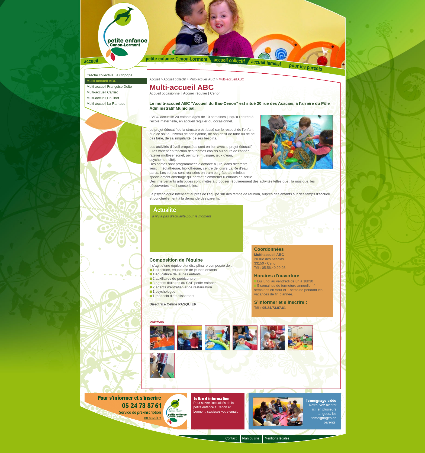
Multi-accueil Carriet (102, 92)
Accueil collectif (174, 79)
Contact (231, 438)
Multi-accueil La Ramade (106, 104)
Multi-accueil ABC (102, 81)
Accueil (155, 79)
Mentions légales (277, 438)
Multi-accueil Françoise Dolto (109, 86)
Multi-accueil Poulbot (103, 98)
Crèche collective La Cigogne (110, 75)
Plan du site (250, 438)
